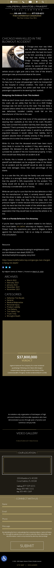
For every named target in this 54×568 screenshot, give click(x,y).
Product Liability (13, 307)
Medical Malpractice (15, 302)
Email (30, 2)
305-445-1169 (26, 491)
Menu (15, 2)
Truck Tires (11, 314)
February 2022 (13, 282)
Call (23, 2)
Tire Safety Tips (13, 311)
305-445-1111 (20, 13)
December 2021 (13, 287)
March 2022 (11, 280)
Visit (37, 2)
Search (43, 2)
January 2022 (12, 285)
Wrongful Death (13, 316)
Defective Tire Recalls (15, 298)
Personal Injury (13, 305)
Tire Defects (12, 309)
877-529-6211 (38, 13)
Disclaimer (32, 565)
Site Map (20, 565)
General (10, 300)
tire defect (21, 226)
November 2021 (13, 289)
